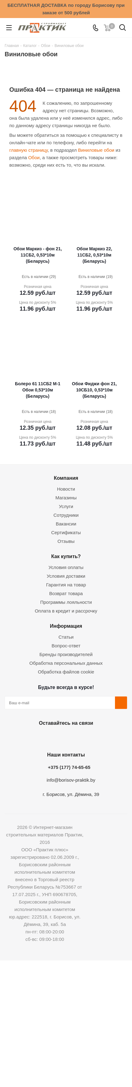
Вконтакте (33, 737)
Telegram (80, 737)
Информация (66, 626)
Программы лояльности (66, 602)
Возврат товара (66, 593)
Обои (34, 157)
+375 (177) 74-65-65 (69, 767)
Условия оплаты (66, 567)
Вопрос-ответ (65, 645)
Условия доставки (66, 576)
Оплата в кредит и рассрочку (66, 610)
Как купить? (66, 556)
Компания (66, 478)
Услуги (66, 506)
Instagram (64, 737)
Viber (95, 737)
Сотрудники (65, 515)
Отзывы (66, 541)
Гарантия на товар (66, 584)
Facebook (49, 737)
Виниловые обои (96, 150)
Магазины (66, 497)
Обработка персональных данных (66, 663)
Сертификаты (66, 532)
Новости (66, 489)
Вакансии (66, 523)
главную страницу (28, 150)
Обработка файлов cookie (66, 671)
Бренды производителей (66, 654)
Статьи (66, 637)
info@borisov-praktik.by (71, 780)
